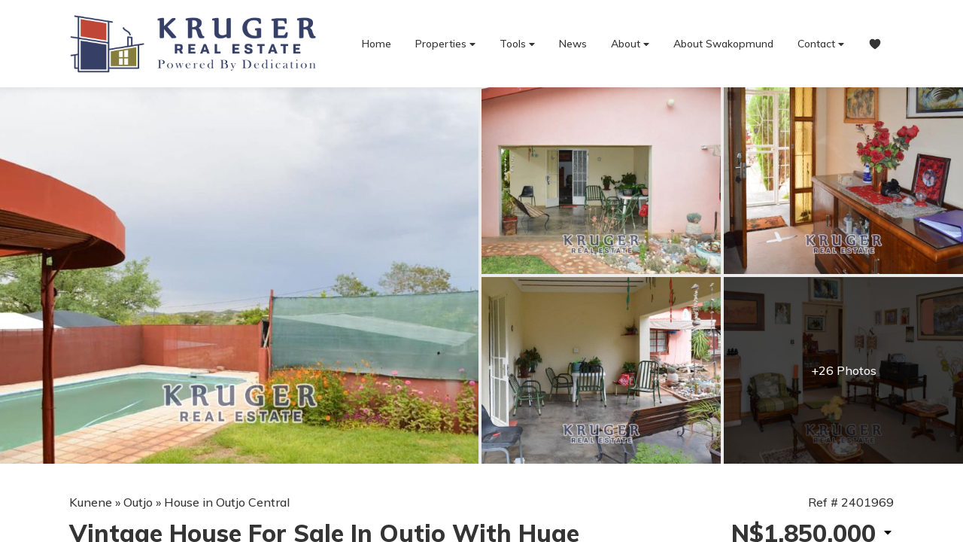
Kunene (90, 502)
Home (376, 43)
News (573, 43)
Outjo (138, 502)
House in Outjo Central (227, 502)
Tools (517, 44)
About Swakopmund (723, 43)
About (630, 44)
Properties (445, 44)
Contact (820, 44)
